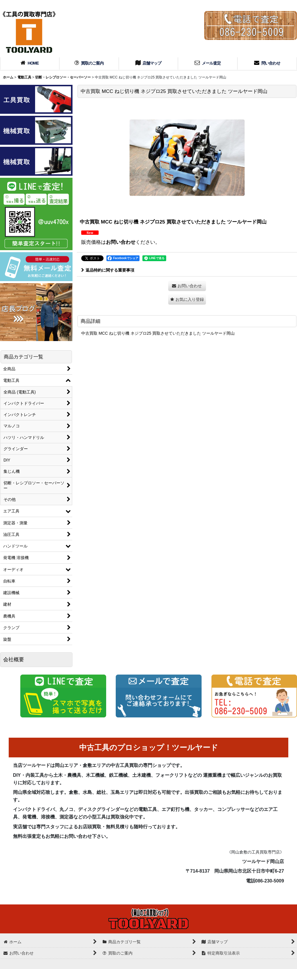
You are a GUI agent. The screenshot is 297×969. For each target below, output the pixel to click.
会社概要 (13, 659)
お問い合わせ (120, 242)
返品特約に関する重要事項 (107, 270)
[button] (187, 299)
